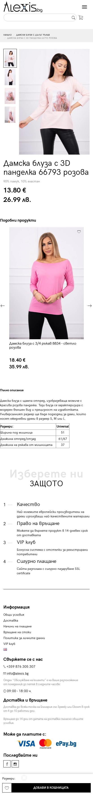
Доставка (10, 620)
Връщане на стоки (17, 632)
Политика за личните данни (24, 638)
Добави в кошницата (51, 788)
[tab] (23, 390)
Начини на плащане (17, 626)
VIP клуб (9, 644)
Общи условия (13, 615)
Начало (7, 35)
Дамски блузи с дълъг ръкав (33, 35)
